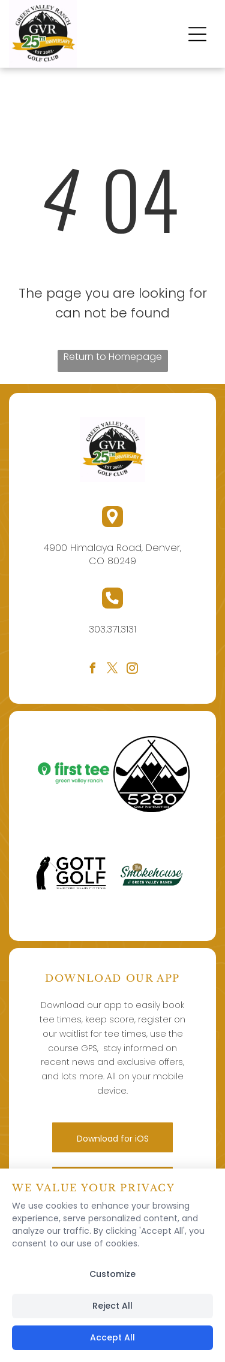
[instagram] (132, 670)
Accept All (112, 1337)
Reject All (112, 1306)
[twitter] (112, 670)
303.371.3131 (112, 629)
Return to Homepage (113, 357)
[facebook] (93, 670)
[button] (197, 34)
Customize (112, 1274)
